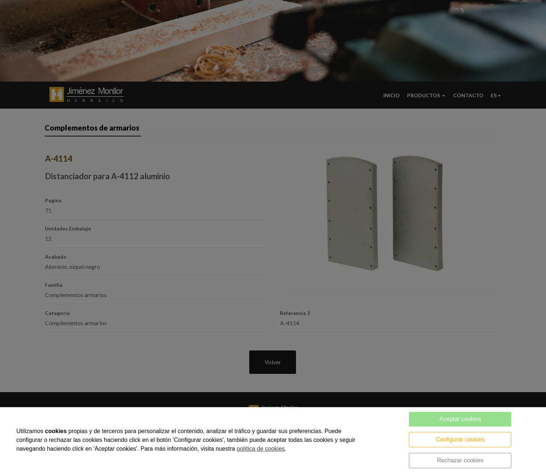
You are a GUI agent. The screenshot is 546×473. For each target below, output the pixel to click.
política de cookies (261, 449)
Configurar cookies (460, 439)
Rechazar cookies (460, 460)
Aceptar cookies (460, 419)
